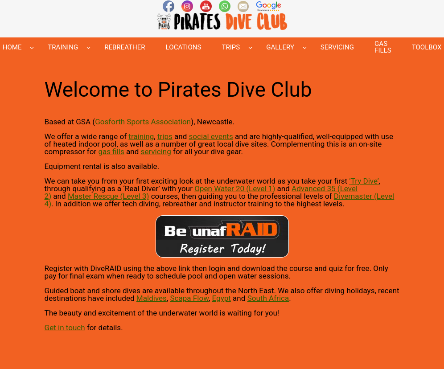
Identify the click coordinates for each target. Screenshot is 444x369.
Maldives (151, 298)
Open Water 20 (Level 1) (234, 188)
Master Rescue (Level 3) (108, 196)
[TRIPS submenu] (250, 47)
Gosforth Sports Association (143, 121)
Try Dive (364, 180)
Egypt (221, 298)
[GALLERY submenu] (305, 47)
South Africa (268, 298)
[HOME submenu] (32, 47)
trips (165, 136)
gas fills (111, 151)
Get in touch (65, 327)
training (141, 136)
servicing (156, 151)
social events (211, 136)
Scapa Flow (189, 298)
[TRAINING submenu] (88, 47)
